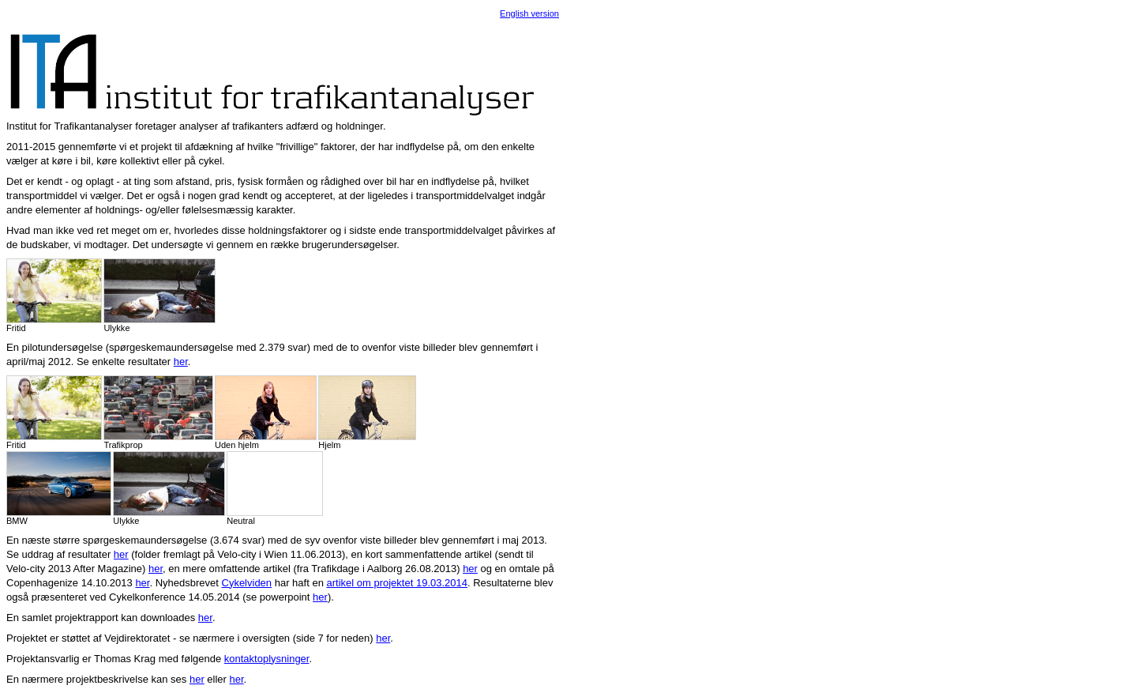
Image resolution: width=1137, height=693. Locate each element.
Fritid (54, 295)
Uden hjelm (266, 412)
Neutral (274, 488)
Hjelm (367, 412)
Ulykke (159, 295)
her (181, 361)
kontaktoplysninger (267, 659)
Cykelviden (247, 583)
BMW (58, 488)
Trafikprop (158, 412)
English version (529, 13)
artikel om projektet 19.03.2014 (396, 583)
